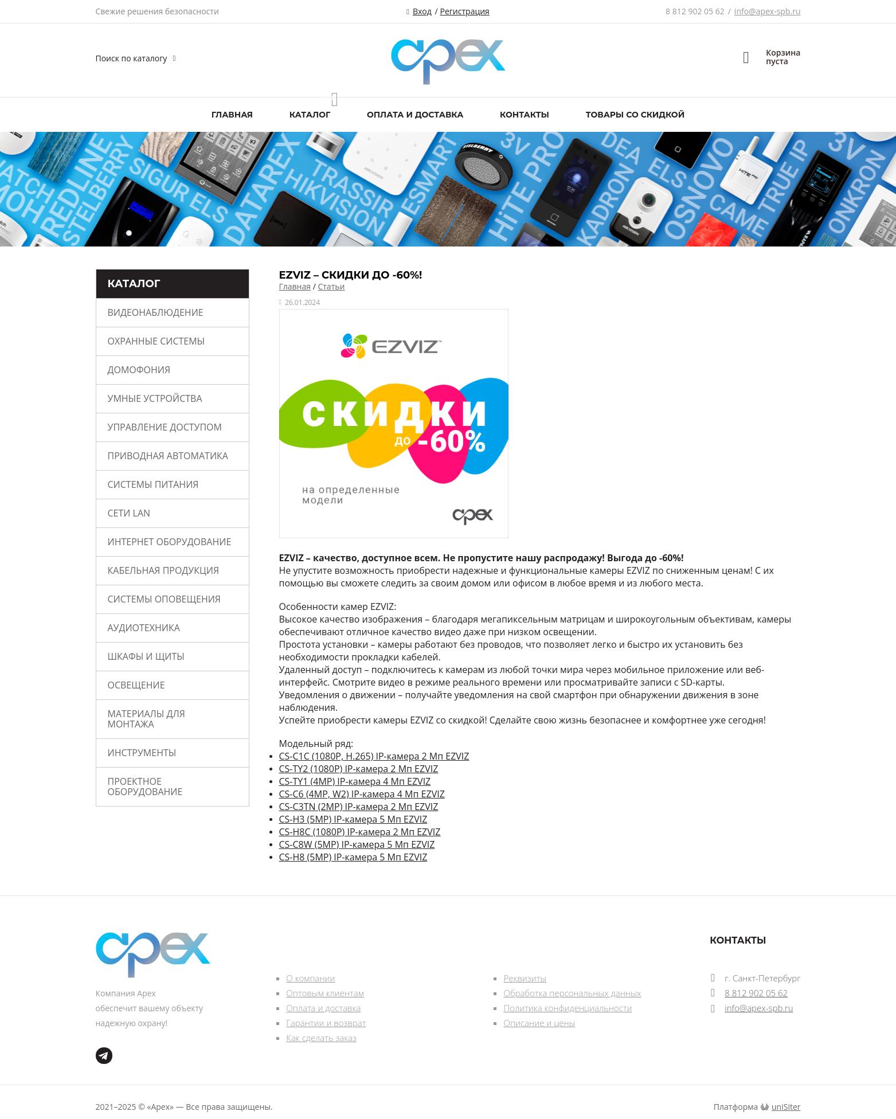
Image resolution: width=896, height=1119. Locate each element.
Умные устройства (155, 398)
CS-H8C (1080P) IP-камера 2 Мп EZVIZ (360, 831)
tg (104, 1055)
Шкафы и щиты (146, 656)
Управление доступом (165, 427)
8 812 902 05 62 (695, 11)
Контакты (524, 114)
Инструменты (142, 752)
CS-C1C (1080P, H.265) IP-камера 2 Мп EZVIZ (374, 756)
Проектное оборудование (145, 786)
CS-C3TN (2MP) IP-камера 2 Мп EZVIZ (359, 806)
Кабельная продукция (164, 570)
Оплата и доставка (415, 114)
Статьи (331, 286)
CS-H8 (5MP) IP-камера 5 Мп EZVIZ (353, 857)
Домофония (139, 369)
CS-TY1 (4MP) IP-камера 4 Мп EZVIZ (355, 781)
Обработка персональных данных (572, 993)
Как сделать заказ (321, 1037)
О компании (310, 978)
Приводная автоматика (168, 455)
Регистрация (465, 11)
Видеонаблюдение (156, 312)
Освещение (136, 685)
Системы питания (153, 484)
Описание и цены (539, 1022)
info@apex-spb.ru (767, 11)
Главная (232, 114)
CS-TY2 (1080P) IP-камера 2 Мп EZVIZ (359, 768)
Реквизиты (524, 978)
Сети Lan (129, 513)
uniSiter (786, 1106)
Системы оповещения (164, 599)
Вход (422, 11)
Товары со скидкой (635, 114)
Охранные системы (156, 341)
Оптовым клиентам (325, 993)
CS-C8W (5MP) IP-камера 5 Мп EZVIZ (357, 844)
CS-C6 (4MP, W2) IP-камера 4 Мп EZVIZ (362, 794)
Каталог (309, 114)
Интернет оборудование (170, 541)
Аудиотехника (144, 627)
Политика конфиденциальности (567, 1008)
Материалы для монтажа (146, 718)
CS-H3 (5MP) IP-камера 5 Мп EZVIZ (353, 819)
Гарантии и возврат (326, 1022)
